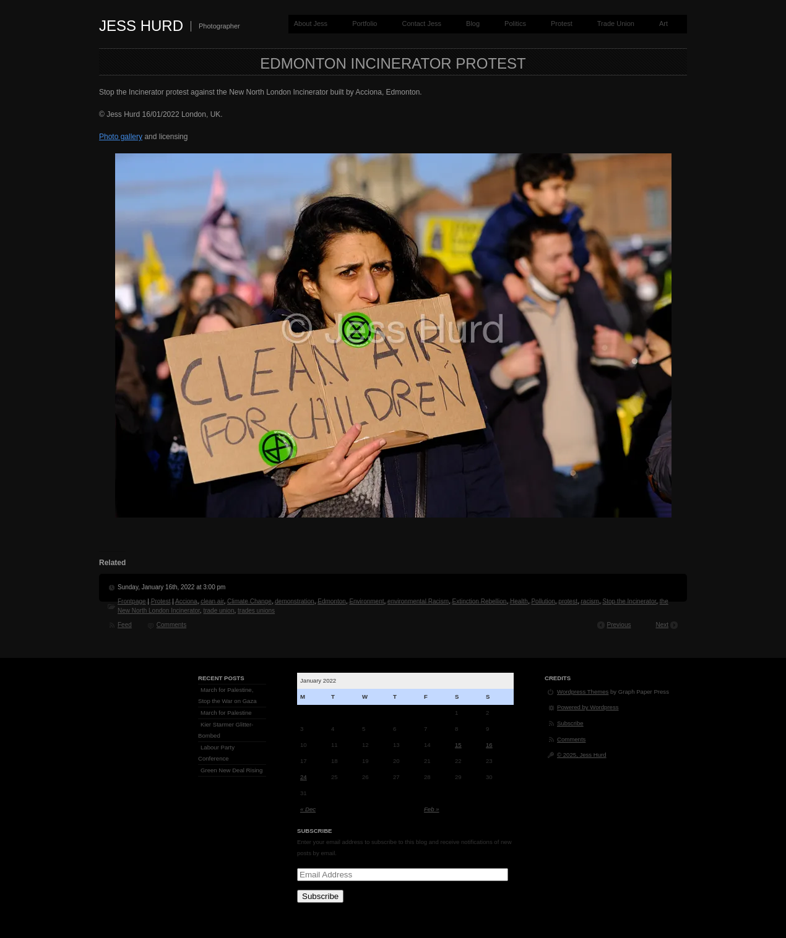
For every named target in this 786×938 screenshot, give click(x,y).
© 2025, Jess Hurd (582, 754)
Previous (619, 624)
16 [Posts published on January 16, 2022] (489, 744)
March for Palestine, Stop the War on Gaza (227, 695)
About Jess (310, 23)
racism (590, 601)
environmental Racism (418, 601)
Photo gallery (120, 136)
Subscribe (320, 896)
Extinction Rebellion (479, 601)
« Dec (308, 809)
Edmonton (331, 601)
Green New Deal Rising (231, 770)
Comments (171, 624)
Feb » (431, 809)
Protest (561, 23)
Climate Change (249, 601)
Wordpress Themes (582, 691)
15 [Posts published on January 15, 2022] (458, 744)
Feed (125, 624)
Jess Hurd (141, 25)
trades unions (256, 610)
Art (663, 23)
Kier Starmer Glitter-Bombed (225, 730)
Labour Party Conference (216, 753)
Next (661, 624)
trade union (218, 610)
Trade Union (615, 23)
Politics (515, 23)
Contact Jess (421, 23)
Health (519, 601)
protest (567, 601)
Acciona (186, 601)
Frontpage (132, 601)
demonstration (294, 601)
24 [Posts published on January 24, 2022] (303, 777)
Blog (473, 23)
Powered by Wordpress (588, 707)
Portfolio (364, 23)
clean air (212, 601)
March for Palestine (226, 712)
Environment (366, 601)
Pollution (543, 601)
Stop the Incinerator (630, 601)
